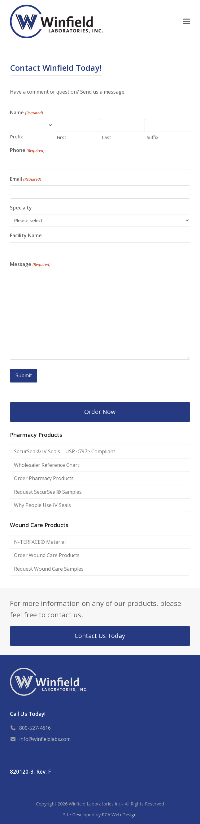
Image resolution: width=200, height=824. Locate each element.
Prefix (16, 136)
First (61, 137)
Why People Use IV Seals (42, 504)
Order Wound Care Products (47, 555)
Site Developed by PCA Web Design (100, 814)
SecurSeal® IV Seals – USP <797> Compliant (64, 451)
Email (25, 179)
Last (106, 137)
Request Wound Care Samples (49, 568)
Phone (27, 150)
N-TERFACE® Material (40, 541)
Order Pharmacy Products (44, 478)
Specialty (21, 207)
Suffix (153, 137)
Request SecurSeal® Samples (48, 491)
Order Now (99, 411)
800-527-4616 (35, 727)
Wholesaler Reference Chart (46, 464)
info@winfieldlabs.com (45, 738)
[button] (186, 21)
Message (30, 264)
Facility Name (26, 235)
